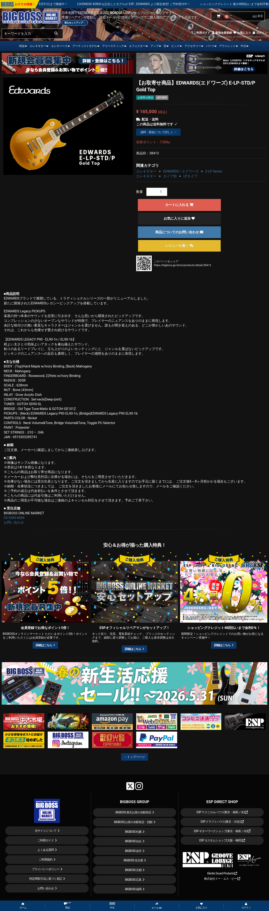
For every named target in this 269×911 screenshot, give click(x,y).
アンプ (154, 46)
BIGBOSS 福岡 (133, 889)
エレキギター (38, 46)
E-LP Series (213, 171)
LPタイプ (190, 176)
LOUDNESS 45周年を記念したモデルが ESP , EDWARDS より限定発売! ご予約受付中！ (151, 4)
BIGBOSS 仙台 (133, 841)
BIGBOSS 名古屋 (133, 860)
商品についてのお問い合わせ (179, 232)
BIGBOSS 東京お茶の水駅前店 (133, 812)
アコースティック (113, 46)
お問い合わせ (14, 522)
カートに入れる (179, 205)
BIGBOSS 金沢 (133, 851)
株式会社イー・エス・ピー (222, 878)
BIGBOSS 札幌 (133, 831)
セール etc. (157, 905)
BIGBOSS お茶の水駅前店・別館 (133, 822)
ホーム (23, 906)
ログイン (259, 32)
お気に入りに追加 (179, 218)
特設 (22, 46)
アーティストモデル (85, 46)
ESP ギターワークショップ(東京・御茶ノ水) (222, 831)
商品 (67, 905)
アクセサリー (193, 46)
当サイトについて (46, 830)
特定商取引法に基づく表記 (45, 878)
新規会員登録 (221, 32)
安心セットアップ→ (74, 22)
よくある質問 (45, 849)
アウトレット (227, 46)
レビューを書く (179, 246)
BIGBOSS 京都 (133, 870)
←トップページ (134, 757)
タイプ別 (170, 176)
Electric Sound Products (222, 873)
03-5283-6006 (14, 518)
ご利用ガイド (200, 32)
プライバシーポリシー (45, 869)
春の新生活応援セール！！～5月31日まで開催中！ (52, 4)
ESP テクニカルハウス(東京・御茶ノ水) (222, 812)
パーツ (210, 46)
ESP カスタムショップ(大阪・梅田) (222, 840)
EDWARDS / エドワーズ (180, 171)
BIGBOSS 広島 (133, 879)
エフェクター (137, 46)
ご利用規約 (45, 859)
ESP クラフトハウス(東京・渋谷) (222, 821)
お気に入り (242, 32)
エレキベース (59, 46)
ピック (175, 46)
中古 (243, 46)
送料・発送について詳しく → (158, 132)
